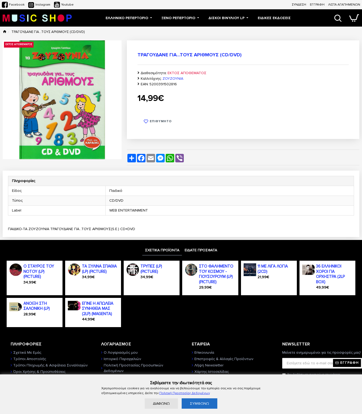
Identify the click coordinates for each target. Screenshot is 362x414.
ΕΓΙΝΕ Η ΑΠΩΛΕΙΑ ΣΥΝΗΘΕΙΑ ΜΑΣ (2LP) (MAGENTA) (97, 308)
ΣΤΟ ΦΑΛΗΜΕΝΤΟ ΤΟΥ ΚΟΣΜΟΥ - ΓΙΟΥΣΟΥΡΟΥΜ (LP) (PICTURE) (216, 274)
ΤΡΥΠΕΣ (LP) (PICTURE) (151, 269)
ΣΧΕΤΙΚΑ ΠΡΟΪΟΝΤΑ (162, 250)
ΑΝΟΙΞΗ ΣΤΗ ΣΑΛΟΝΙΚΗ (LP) (36, 306)
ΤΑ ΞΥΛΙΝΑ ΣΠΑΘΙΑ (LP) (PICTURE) (99, 269)
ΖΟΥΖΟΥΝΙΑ (173, 78)
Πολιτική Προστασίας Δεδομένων (184, 393)
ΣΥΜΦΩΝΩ (199, 403)
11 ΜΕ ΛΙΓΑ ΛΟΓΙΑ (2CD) (272, 269)
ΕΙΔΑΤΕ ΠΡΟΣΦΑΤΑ (201, 250)
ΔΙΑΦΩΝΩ (161, 403)
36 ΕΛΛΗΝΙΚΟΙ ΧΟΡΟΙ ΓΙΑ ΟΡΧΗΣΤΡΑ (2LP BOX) (330, 274)
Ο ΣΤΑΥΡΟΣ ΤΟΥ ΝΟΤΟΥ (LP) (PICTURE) (38, 271)
